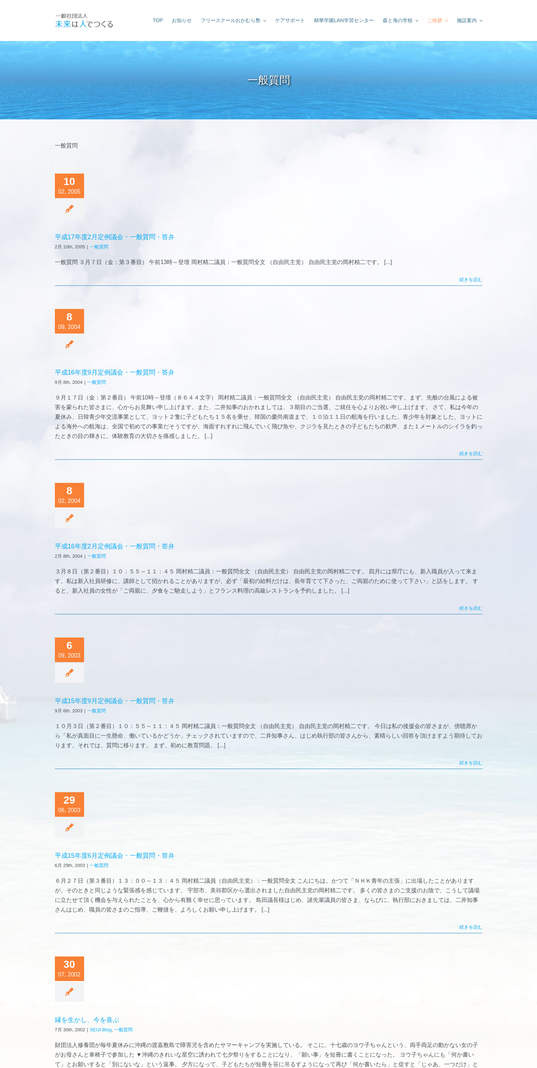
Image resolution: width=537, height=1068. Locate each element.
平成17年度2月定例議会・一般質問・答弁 (115, 237)
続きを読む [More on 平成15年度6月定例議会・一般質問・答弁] (470, 927)
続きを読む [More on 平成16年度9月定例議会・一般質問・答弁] (470, 453)
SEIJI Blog (101, 1029)
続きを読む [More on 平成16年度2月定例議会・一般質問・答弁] (470, 608)
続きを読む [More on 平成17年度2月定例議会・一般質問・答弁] (470, 279)
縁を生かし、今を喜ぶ (87, 1019)
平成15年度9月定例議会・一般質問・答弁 (115, 701)
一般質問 (99, 246)
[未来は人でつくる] (84, 14)
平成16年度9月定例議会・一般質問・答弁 (115, 372)
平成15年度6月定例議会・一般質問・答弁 (115, 855)
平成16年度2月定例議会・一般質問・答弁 (115, 546)
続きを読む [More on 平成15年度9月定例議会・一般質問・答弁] (470, 762)
